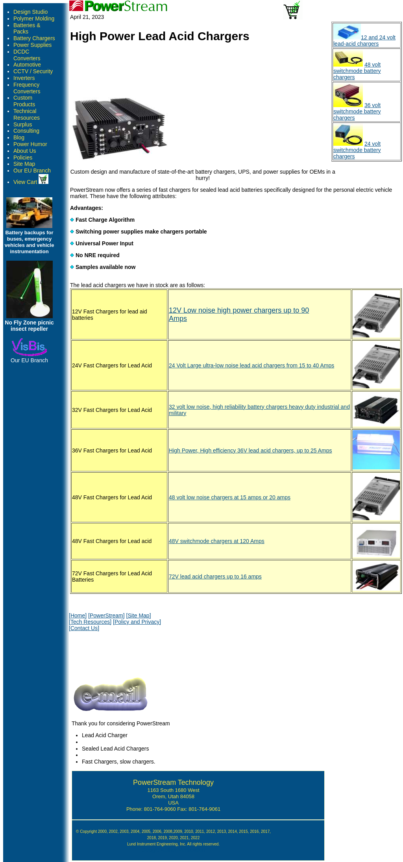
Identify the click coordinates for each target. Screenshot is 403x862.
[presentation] (129, 652)
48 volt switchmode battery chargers (357, 70)
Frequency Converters (26, 88)
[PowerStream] (106, 615)
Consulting (26, 131)
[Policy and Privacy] (137, 622)
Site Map (24, 164)
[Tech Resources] (90, 622)
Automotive (27, 64)
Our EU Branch (32, 170)
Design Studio (30, 12)
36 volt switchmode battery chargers (357, 111)
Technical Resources (26, 114)
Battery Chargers (34, 38)
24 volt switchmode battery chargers (357, 150)
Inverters (24, 78)
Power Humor (30, 144)
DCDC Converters (26, 54)
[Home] (78, 615)
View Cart (30, 182)
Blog (18, 137)
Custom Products (24, 101)
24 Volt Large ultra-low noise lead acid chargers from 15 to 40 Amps (251, 365)
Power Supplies (32, 45)
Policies (22, 157)
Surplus (22, 124)
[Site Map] (138, 615)
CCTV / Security (33, 71)
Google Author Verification (173, 850)
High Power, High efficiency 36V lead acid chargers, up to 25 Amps (250, 450)
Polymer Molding (33, 18)
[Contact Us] (84, 628)
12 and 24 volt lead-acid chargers (364, 40)
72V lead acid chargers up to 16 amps (215, 576)
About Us (24, 151)
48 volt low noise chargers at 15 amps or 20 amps (229, 497)
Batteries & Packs (26, 28)
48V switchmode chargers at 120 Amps (216, 541)
